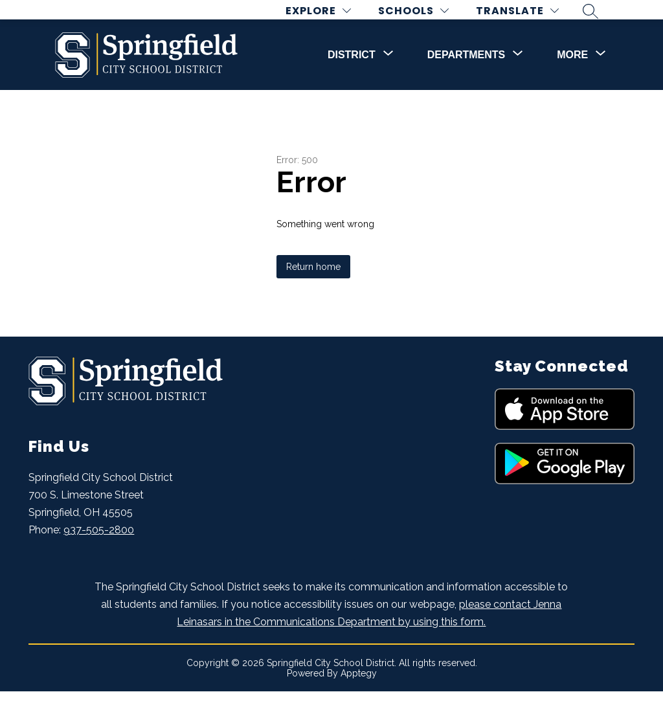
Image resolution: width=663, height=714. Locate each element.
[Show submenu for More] (572, 77)
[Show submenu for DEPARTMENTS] (466, 77)
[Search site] (600, 22)
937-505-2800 (98, 553)
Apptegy (359, 696)
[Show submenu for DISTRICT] (352, 77)
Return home (313, 290)
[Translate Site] (527, 22)
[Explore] (328, 22)
